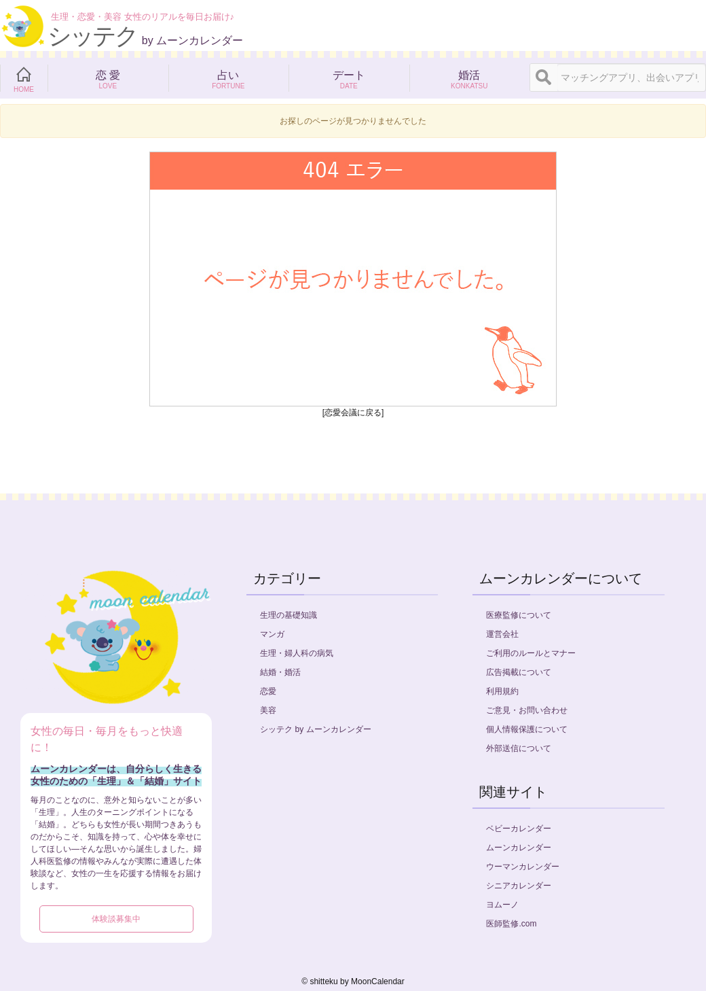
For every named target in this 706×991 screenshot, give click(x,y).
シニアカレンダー (518, 885)
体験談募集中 (116, 919)
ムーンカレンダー (518, 847)
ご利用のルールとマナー (531, 653)
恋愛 (268, 691)
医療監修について (518, 615)
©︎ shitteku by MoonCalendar (353, 981)
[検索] (543, 77)
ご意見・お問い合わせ (527, 710)
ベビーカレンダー (518, 828)
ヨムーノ (502, 904)
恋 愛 (108, 78)
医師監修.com (511, 923)
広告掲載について (518, 672)
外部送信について (518, 748)
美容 (268, 710)
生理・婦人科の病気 (296, 653)
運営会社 (502, 634)
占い (228, 78)
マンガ (272, 634)
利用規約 (502, 691)
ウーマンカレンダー (522, 866)
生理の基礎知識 (288, 615)
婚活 (469, 78)
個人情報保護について (527, 729)
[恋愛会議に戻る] (353, 412)
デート (349, 78)
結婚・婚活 (280, 672)
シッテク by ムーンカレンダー (315, 729)
